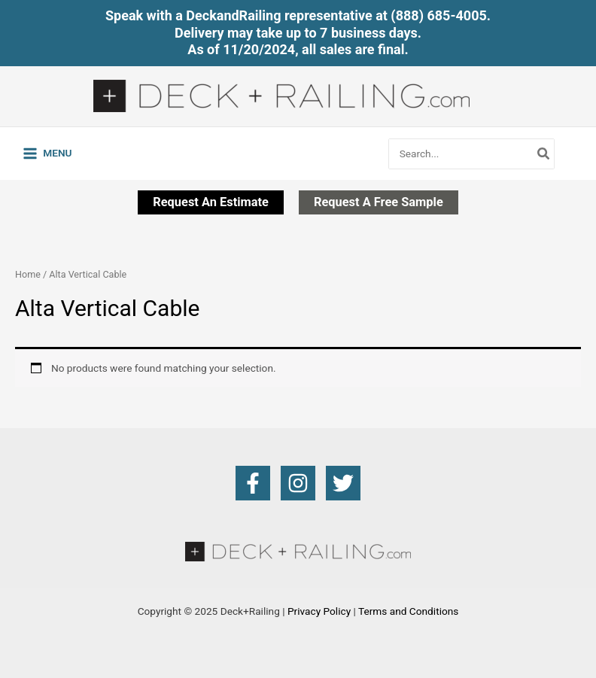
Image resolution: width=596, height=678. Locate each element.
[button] (211, 202)
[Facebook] (253, 483)
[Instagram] (298, 483)
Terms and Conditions (408, 611)
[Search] (544, 154)
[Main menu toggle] (47, 154)
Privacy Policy (319, 611)
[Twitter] (343, 483)
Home (28, 274)
